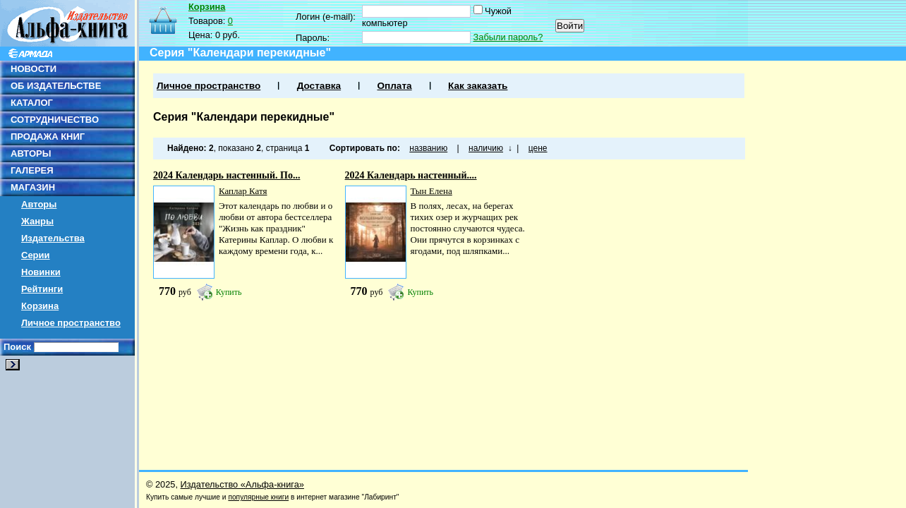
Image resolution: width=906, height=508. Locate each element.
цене (538, 148)
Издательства (53, 238)
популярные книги (258, 497)
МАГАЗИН (33, 187)
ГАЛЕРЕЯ (32, 170)
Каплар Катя (243, 191)
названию (428, 148)
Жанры (37, 221)
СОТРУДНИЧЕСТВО (55, 119)
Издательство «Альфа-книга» (242, 484)
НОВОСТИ (33, 69)
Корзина (40, 306)
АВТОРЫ (31, 153)
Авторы (38, 204)
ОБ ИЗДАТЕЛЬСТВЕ (56, 85)
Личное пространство (71, 323)
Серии (35, 255)
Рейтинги (42, 289)
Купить (229, 292)
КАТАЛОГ (32, 102)
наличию (486, 148)
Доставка (319, 85)
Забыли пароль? (508, 37)
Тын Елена (431, 191)
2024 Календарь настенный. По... (226, 175)
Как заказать (477, 85)
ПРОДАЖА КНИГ (48, 136)
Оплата (394, 85)
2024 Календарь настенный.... (411, 175)
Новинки (41, 272)
